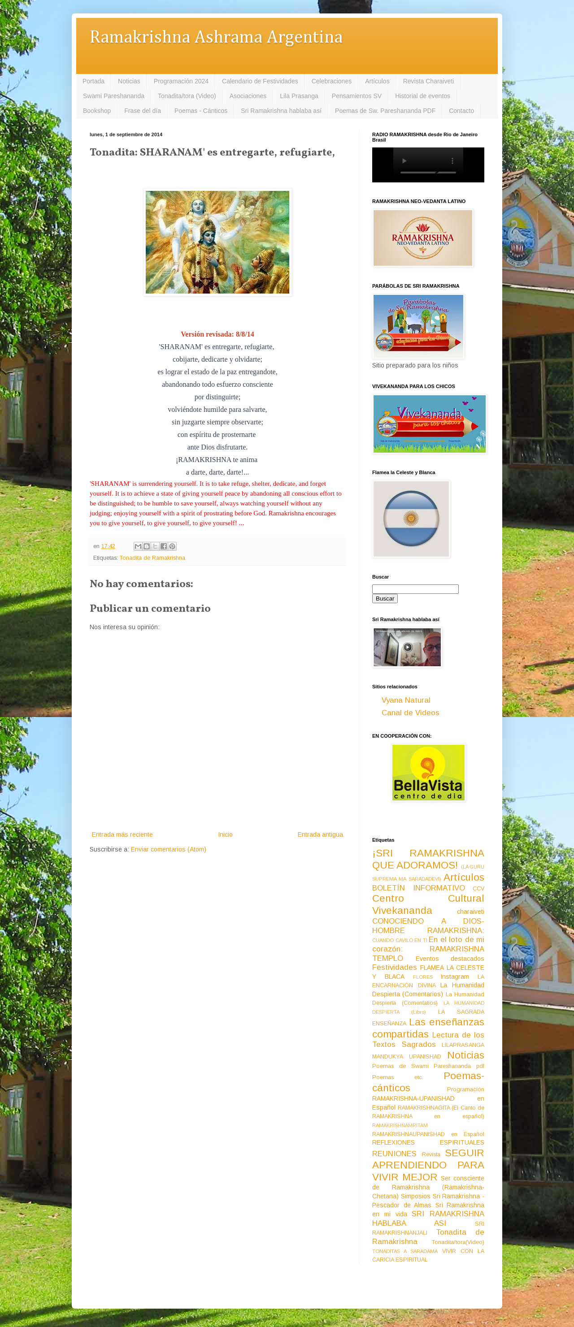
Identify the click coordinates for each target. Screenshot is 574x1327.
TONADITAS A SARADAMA (405, 1251)
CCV (478, 889)
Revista (431, 1154)
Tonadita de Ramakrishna (152, 558)
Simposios (415, 1196)
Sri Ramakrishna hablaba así (281, 110)
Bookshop (97, 110)
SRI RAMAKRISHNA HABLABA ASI (428, 1219)
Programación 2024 (181, 81)
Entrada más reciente (122, 834)
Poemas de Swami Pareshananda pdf (428, 1066)
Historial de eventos (422, 95)
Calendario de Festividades (260, 81)
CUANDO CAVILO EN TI (399, 940)
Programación (465, 1089)
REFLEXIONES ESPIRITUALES (428, 1142)
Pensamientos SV (357, 95)
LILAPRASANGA (463, 1045)
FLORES (423, 977)
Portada (93, 81)
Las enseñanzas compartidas (428, 1028)
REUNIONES (394, 1154)
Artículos (377, 81)
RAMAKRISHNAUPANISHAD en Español (428, 1134)
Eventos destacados (450, 958)
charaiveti (470, 911)
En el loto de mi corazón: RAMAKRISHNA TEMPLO (428, 948)
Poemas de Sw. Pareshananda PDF (385, 110)
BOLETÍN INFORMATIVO (418, 888)
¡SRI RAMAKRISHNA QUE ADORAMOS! (428, 859)
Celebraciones (332, 81)
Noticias (129, 81)
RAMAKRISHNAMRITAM (400, 1125)
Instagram (454, 976)
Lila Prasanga (299, 95)
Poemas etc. (397, 1077)
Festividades (394, 967)
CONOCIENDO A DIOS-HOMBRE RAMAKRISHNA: (428, 926)
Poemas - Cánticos (200, 110)
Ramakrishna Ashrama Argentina (216, 38)
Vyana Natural (406, 700)
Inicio (225, 834)
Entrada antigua (320, 834)
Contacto (461, 110)
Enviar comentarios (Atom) (168, 849)
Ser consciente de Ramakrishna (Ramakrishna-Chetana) (428, 1187)
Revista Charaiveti (428, 81)
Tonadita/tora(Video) (458, 1242)
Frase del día (142, 110)
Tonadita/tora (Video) (187, 95)
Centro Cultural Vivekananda (428, 904)
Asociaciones (248, 95)
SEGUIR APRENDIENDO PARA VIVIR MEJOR (428, 1165)
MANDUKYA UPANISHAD (406, 1057)
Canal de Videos (410, 713)
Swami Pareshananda (113, 95)
